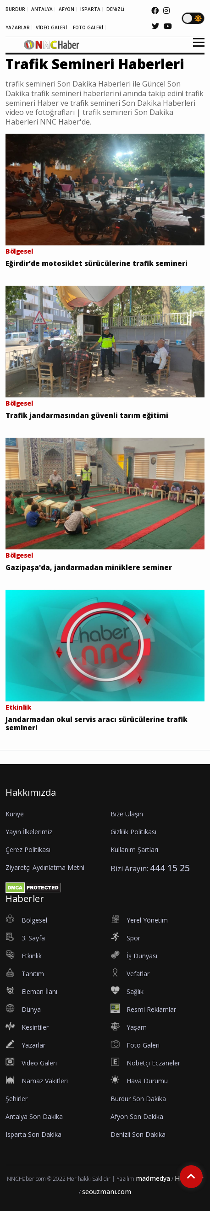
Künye (15, 813)
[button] (196, 48)
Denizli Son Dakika (138, 1134)
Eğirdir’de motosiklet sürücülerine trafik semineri (97, 263)
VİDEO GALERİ (51, 27)
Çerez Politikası (28, 849)
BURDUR (15, 9)
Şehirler (17, 1098)
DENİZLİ (115, 9)
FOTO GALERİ (88, 27)
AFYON (66, 9)
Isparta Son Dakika (33, 1134)
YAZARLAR (18, 27)
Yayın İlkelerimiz (29, 831)
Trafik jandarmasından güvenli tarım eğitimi (87, 415)
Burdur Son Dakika (138, 1098)
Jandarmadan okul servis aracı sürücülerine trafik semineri (97, 723)
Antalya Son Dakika (34, 1116)
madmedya (153, 1178)
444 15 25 (170, 868)
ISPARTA (90, 9)
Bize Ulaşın (127, 813)
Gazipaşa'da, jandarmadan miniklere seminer (89, 567)
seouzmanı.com (106, 1191)
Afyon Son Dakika (137, 1116)
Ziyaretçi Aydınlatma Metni (45, 867)
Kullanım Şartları (134, 849)
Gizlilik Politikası (133, 831)
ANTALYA (42, 9)
